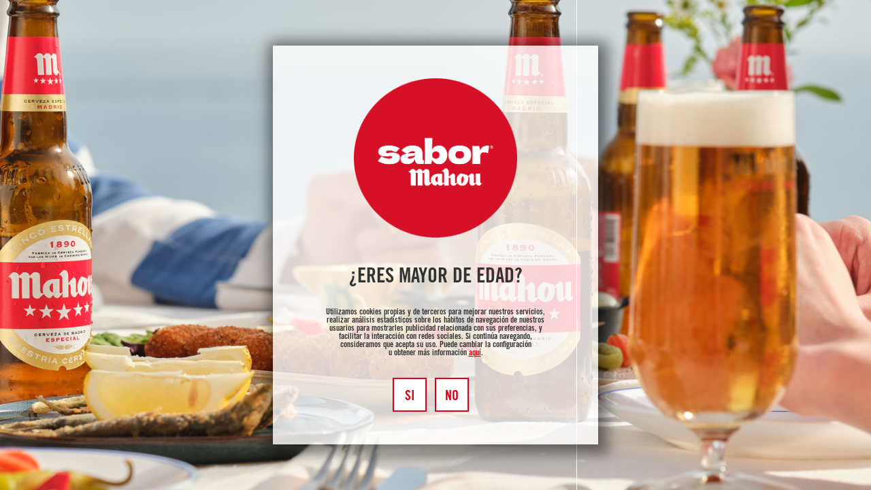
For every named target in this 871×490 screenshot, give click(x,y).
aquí (475, 353)
